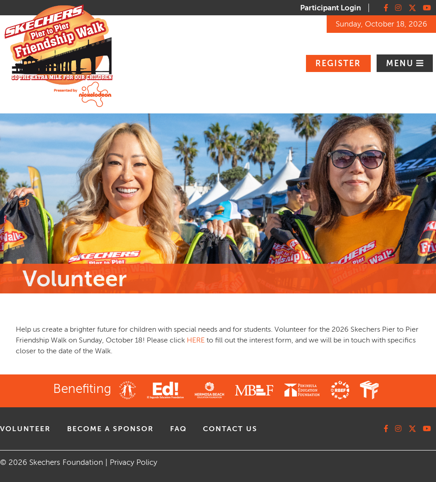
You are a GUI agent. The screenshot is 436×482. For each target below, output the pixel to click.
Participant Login (330, 8)
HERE (196, 340)
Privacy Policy (133, 462)
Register (338, 63)
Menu (401, 63)
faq (178, 429)
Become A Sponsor (110, 429)
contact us (230, 429)
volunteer (25, 429)
